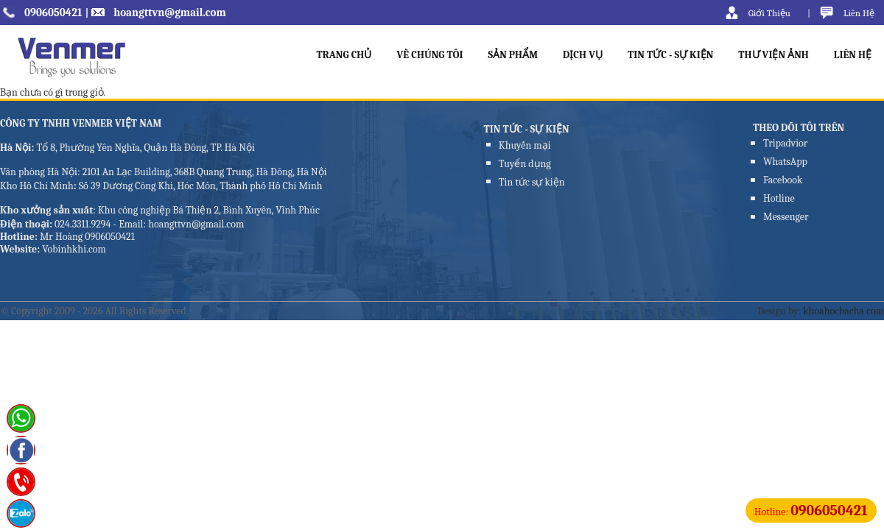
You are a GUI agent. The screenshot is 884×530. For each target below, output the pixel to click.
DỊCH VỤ (583, 55)
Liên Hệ (858, 12)
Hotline (779, 198)
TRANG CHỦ (343, 55)
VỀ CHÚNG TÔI (429, 55)
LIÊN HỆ (852, 55)
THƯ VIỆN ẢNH (773, 55)
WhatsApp (785, 161)
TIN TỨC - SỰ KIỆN (670, 55)
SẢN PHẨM (513, 55)
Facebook (782, 180)
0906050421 (53, 12)
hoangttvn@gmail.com (169, 12)
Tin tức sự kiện (532, 182)
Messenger (786, 217)
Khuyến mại (525, 145)
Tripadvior (785, 143)
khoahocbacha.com (843, 311)
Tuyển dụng (525, 164)
